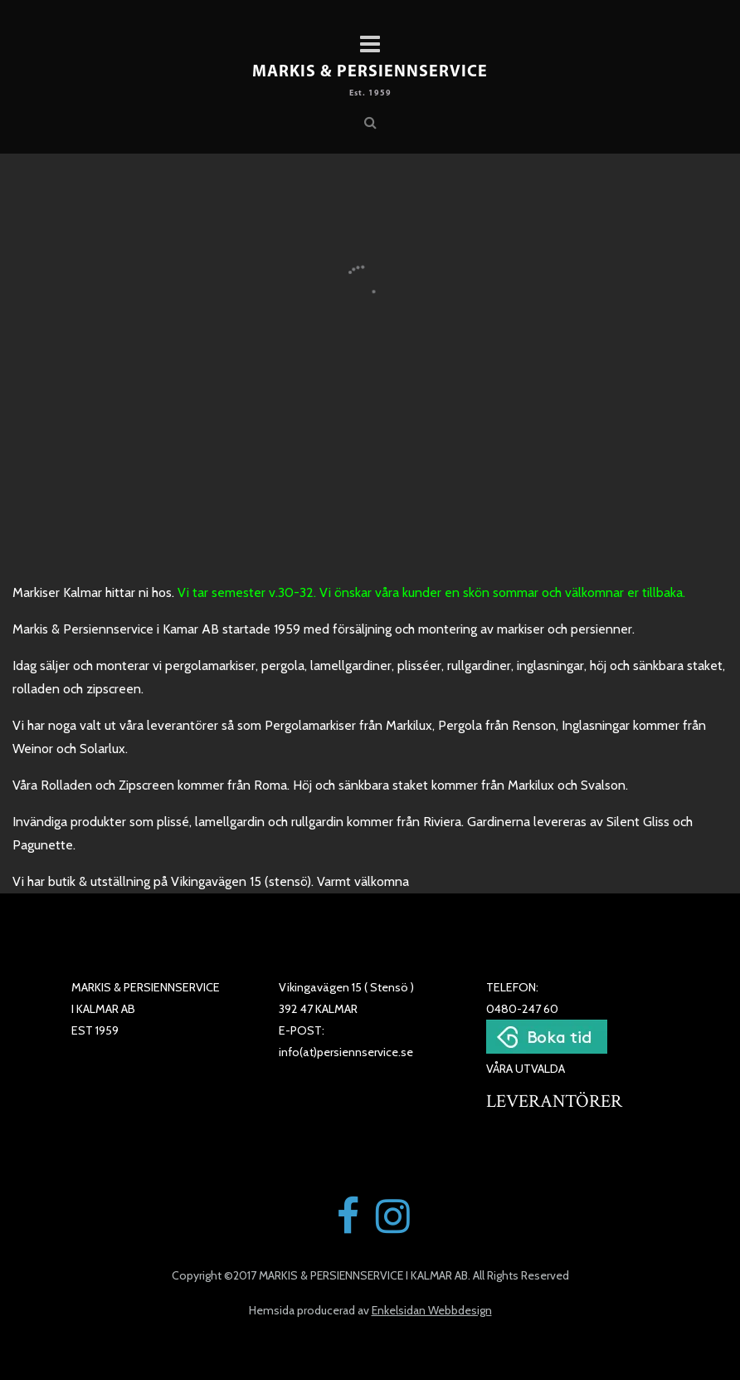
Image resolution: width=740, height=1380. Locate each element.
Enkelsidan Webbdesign (432, 1310)
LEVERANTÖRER (554, 1101)
